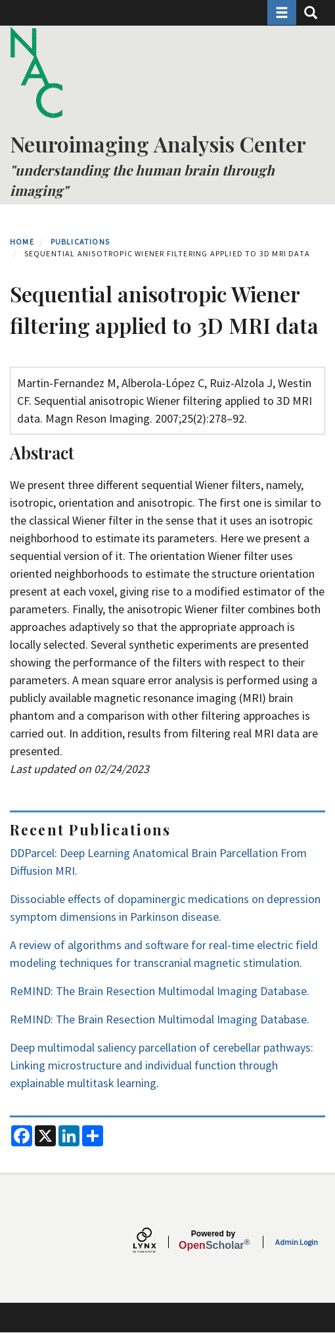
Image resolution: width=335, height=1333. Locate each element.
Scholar (213, 1240)
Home (22, 241)
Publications (80, 241)
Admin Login (296, 1242)
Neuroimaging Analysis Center (158, 143)
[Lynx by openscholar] (156, 1242)
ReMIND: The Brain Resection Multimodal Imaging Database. (159, 990)
